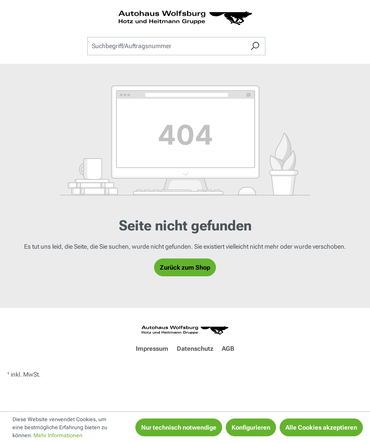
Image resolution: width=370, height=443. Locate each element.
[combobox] (166, 46)
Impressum (152, 348)
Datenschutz (195, 348)
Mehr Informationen (57, 435)
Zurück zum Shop (185, 267)
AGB (228, 348)
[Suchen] (254, 46)
